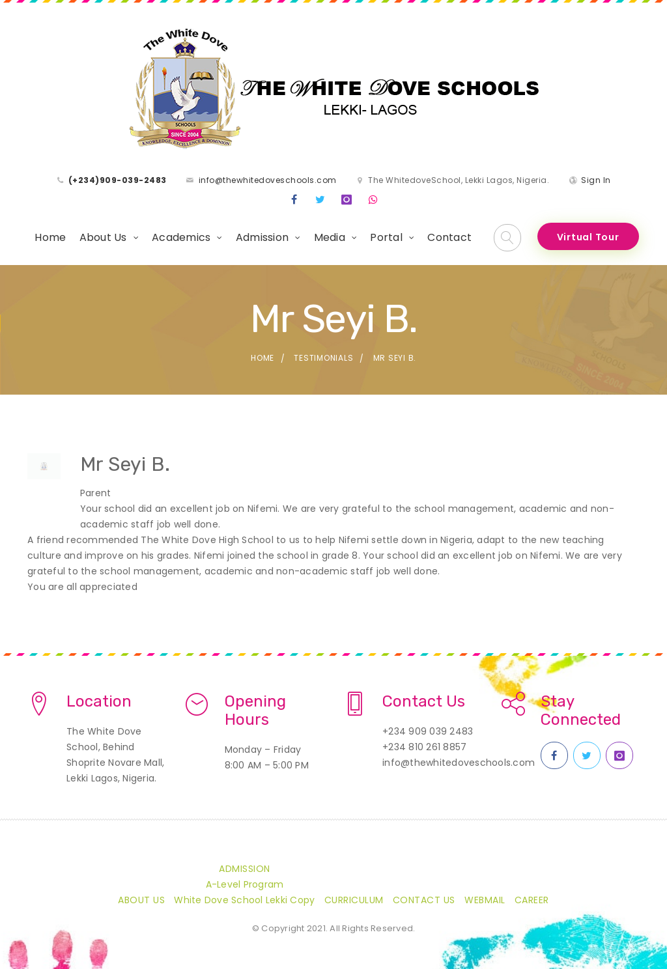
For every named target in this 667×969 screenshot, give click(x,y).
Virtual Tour (588, 237)
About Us (103, 237)
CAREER (532, 899)
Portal (386, 237)
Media (329, 237)
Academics (181, 237)
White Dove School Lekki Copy (244, 899)
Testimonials (323, 357)
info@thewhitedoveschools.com (268, 180)
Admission (262, 237)
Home (50, 237)
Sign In (596, 180)
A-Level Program (245, 884)
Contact (449, 237)
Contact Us (424, 899)
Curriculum (354, 899)
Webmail (484, 899)
